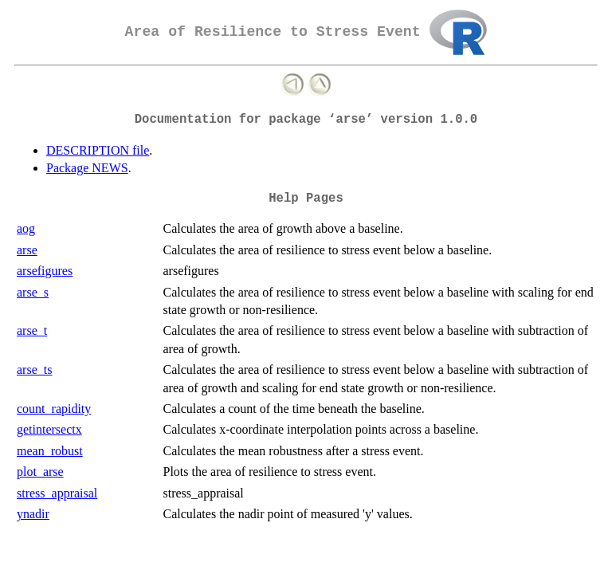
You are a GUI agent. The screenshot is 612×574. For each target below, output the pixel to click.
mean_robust (50, 451)
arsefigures (45, 270)
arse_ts (34, 369)
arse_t (32, 330)
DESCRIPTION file (97, 150)
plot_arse (40, 471)
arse (27, 250)
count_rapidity (54, 408)
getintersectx (49, 429)
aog (26, 228)
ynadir (33, 514)
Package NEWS (87, 168)
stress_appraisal (57, 493)
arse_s (33, 292)
